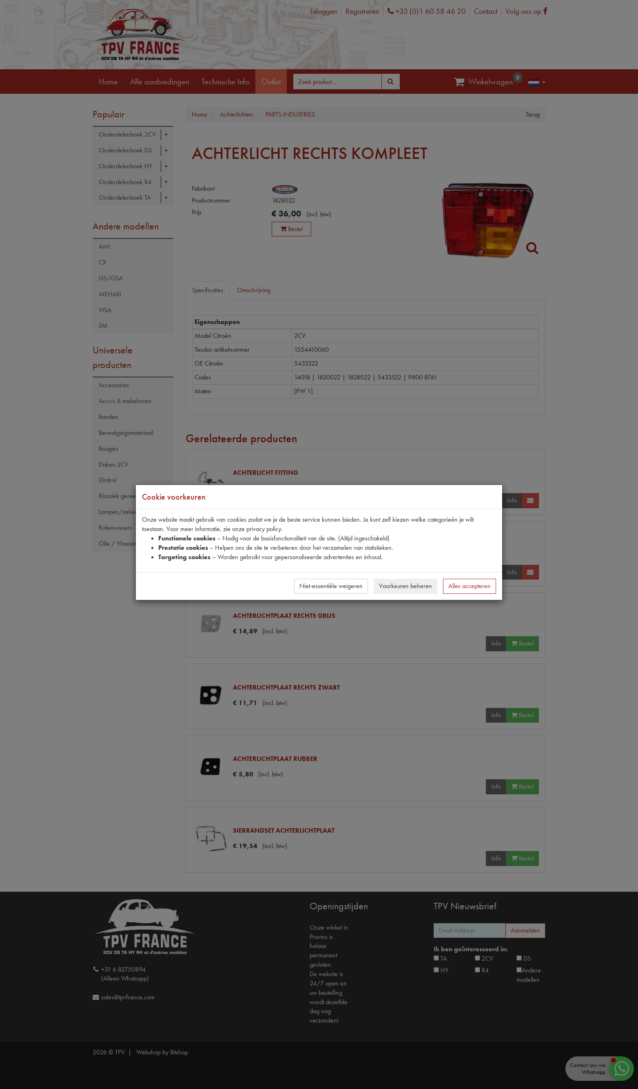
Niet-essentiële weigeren (331, 586)
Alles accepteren (469, 586)
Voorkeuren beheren (405, 586)
